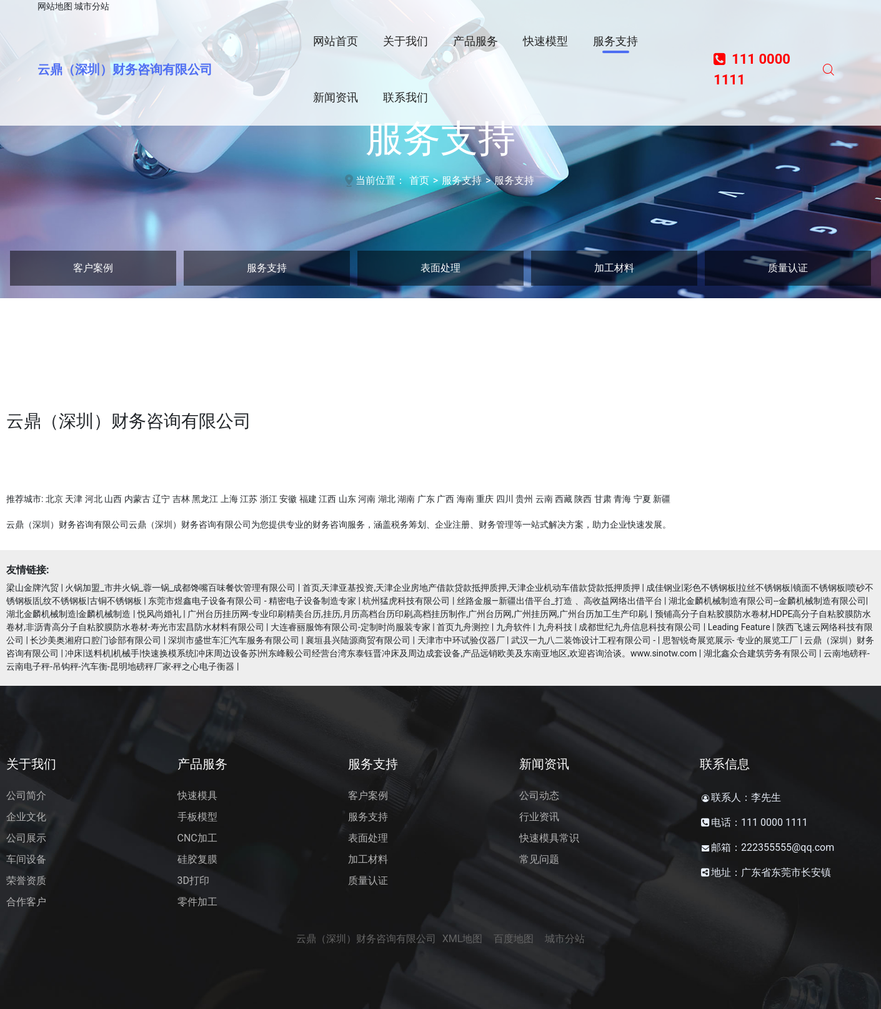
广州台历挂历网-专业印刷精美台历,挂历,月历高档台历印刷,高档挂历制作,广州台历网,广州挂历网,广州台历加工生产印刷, (417, 614)
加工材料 (614, 268)
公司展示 (26, 838)
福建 (308, 499)
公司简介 (26, 795)
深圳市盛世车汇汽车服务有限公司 (233, 640)
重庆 (485, 499)
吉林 (181, 499)
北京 (54, 499)
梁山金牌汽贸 (32, 588)
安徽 (288, 499)
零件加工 (197, 902)
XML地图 (462, 939)
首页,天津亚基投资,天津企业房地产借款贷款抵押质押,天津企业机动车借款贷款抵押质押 (471, 588)
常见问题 (539, 859)
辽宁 (161, 499)
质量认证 (788, 268)
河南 (367, 499)
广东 (426, 499)
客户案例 (93, 268)
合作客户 (26, 902)
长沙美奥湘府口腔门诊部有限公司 (95, 640)
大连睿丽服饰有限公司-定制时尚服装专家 (351, 627)
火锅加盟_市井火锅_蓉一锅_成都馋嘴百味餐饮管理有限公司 (180, 588)
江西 (327, 499)
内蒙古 (137, 499)
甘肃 (603, 499)
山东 (347, 499)
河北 (93, 499)
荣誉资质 (26, 880)
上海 (229, 499)
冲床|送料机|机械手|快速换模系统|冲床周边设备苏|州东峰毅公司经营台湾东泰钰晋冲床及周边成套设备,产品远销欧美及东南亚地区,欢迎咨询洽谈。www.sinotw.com (381, 653)
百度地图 (514, 939)
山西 (113, 499)
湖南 (406, 499)
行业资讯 (539, 817)
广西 (445, 499)
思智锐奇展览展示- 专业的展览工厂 (730, 640)
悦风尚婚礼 (159, 614)
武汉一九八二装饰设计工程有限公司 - (583, 640)
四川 (505, 499)
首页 (419, 180)
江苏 (248, 499)
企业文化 (26, 817)
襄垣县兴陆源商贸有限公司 (358, 640)
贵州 (524, 499)
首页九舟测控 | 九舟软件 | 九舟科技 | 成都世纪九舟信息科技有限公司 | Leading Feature (603, 627)
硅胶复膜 (197, 859)
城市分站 (91, 6)
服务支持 (462, 180)
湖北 (387, 499)
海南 (465, 499)
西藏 (563, 499)
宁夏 (642, 499)
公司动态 (539, 795)
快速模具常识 (549, 838)
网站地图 (54, 6)
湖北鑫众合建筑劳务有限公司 (760, 653)
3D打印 (193, 880)
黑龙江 (205, 499)
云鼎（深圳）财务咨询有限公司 (124, 69)
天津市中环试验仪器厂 (461, 640)
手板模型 (197, 817)
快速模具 (197, 795)
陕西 (583, 499)
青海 (622, 499)
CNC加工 (197, 838)
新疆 (661, 499)
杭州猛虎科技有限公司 (406, 601)
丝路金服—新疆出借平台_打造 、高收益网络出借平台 (559, 601)
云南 (544, 499)
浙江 (268, 499)
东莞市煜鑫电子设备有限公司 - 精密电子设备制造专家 (252, 601)
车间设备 (26, 859)
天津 (73, 499)
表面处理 (440, 268)
